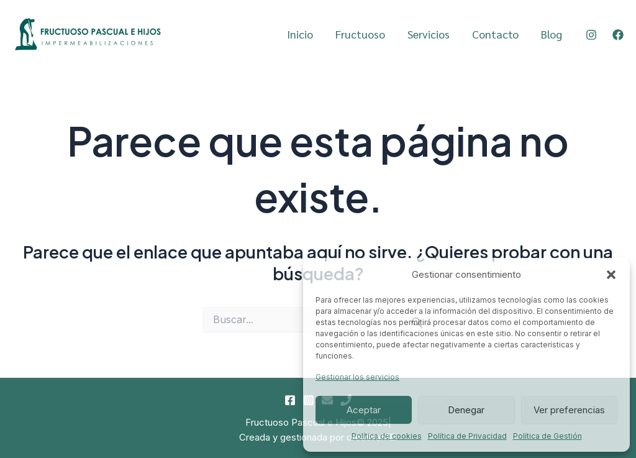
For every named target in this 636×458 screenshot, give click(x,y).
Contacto (495, 34)
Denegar (466, 410)
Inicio (300, 34)
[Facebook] (618, 34)
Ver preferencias (569, 410)
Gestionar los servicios (357, 377)
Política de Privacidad (467, 436)
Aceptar (364, 410)
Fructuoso (360, 34)
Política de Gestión (547, 436)
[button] (611, 274)
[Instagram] (591, 34)
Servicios (428, 34)
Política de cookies (387, 436)
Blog (551, 34)
